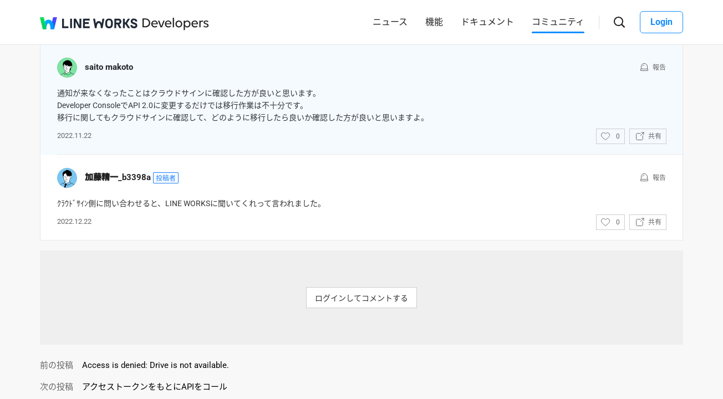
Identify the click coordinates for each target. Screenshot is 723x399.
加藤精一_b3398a (118, 177)
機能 (434, 22)
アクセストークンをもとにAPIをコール (154, 387)
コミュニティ (558, 22)
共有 (654, 136)
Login (661, 22)
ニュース (390, 22)
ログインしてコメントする (361, 298)
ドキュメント (487, 22)
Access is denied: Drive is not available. (155, 365)
